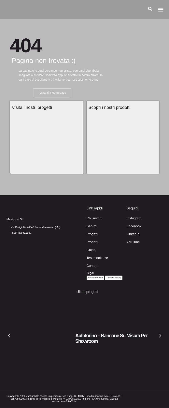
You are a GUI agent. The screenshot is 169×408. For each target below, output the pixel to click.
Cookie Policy (114, 278)
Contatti (92, 266)
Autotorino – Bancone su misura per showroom (111, 338)
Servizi (91, 226)
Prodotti (92, 242)
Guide (90, 250)
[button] (160, 9)
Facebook (133, 226)
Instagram (133, 218)
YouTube (132, 242)
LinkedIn (132, 234)
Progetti (92, 234)
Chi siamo (93, 218)
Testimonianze (96, 258)
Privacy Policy (95, 278)
